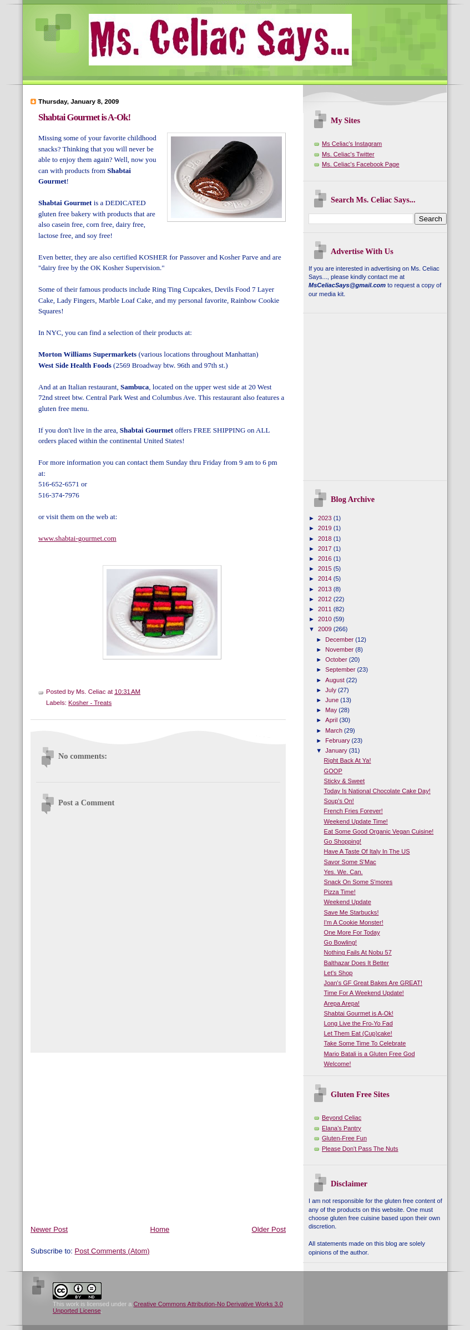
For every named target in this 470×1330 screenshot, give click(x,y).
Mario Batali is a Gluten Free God (369, 1053)
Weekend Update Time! (356, 821)
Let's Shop (338, 972)
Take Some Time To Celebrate (365, 1043)
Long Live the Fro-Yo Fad (358, 1023)
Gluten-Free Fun (344, 1138)
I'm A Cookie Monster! (353, 922)
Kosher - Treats (90, 702)
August (335, 680)
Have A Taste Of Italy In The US (367, 851)
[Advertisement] (160, 1136)
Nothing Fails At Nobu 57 (358, 952)
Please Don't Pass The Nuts (360, 1148)
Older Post (269, 1229)
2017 (325, 548)
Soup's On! (339, 801)
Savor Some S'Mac (350, 862)
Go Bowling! (340, 942)
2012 (325, 599)
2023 (325, 518)
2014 (325, 578)
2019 (325, 528)
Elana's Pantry (341, 1128)
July (331, 690)
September (341, 669)
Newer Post (49, 1229)
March (334, 730)
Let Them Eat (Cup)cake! (358, 1033)
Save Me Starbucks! (351, 912)
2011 (325, 609)
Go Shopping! (343, 841)
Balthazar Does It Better (356, 963)
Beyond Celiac (341, 1117)
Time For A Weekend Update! (364, 992)
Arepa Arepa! (342, 1003)
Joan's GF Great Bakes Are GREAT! (373, 982)
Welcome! (337, 1063)
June (332, 700)
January (336, 750)
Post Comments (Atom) (112, 1251)
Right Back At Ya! (347, 760)
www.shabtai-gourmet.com (77, 538)
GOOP (333, 771)
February (338, 740)
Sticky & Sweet (344, 781)
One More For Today (352, 932)
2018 (325, 538)
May (331, 710)
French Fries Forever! (353, 811)
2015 (325, 568)
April (332, 720)
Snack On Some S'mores (358, 882)
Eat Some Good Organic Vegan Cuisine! (379, 831)
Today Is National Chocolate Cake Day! (377, 791)
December (340, 639)
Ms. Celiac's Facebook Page (361, 164)
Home (160, 1229)
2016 (325, 558)
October (336, 659)
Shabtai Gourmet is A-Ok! (84, 117)
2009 (325, 629)
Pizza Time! (340, 892)
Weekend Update (347, 901)
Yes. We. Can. (343, 872)
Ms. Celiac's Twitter (348, 154)
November (340, 649)
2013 (325, 589)
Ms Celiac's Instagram (352, 143)
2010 (325, 619)
